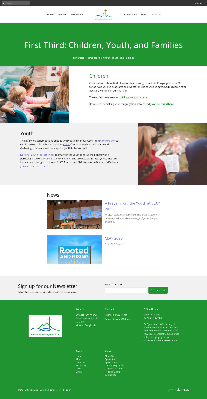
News (144, 14)
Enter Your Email (113, 284)
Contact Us (110, 374)
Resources (130, 14)
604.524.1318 (120, 314)
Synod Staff (110, 359)
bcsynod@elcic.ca (122, 318)
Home (50, 14)
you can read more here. (34, 166)
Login (68, 389)
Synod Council (112, 362)
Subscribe (158, 290)
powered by (178, 390)
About (62, 14)
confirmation (108, 140)
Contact (200, 3)
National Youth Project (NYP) (37, 154)
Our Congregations (114, 365)
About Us (109, 356)
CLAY (66, 144)
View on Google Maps (87, 325)
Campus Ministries (114, 368)
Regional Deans (112, 371)
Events (156, 14)
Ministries (77, 14)
